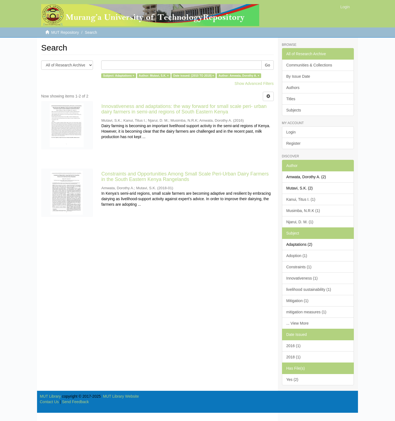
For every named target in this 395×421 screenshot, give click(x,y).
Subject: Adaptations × (118, 75)
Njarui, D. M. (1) (300, 222)
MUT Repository (65, 32)
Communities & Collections (309, 65)
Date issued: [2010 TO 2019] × (193, 75)
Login (291, 132)
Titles (290, 99)
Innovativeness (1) (302, 278)
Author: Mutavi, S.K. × (154, 75)
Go (267, 65)
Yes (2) (292, 379)
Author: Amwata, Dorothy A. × (239, 75)
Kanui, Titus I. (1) (300, 199)
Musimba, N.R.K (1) (303, 210)
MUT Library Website (121, 396)
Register (293, 143)
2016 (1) (293, 346)
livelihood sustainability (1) (308, 289)
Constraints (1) (299, 267)
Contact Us (49, 402)
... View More (297, 323)
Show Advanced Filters (254, 83)
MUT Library (50, 396)
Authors (293, 87)
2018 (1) (293, 357)
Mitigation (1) (297, 301)
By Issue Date (298, 76)
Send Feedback (75, 402)
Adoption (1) (296, 255)
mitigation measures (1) (306, 312)
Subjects (293, 110)
